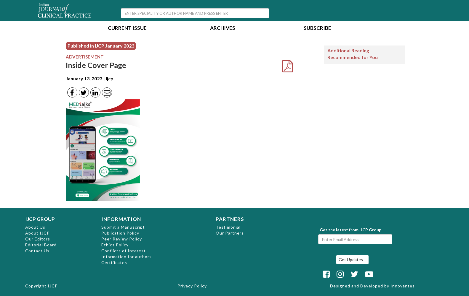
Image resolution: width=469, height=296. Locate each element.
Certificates (114, 262)
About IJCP (37, 232)
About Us (35, 227)
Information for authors (126, 256)
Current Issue (127, 28)
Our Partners (230, 232)
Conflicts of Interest (123, 250)
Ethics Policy (115, 244)
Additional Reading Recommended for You (352, 54)
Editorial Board (41, 244)
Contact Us (37, 250)
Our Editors (37, 238)
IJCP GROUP (40, 219)
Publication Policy (120, 232)
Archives (222, 28)
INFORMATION (121, 219)
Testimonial (228, 227)
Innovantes (402, 285)
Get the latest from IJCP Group (350, 229)
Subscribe (317, 28)
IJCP (53, 285)
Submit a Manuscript (123, 227)
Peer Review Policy (121, 238)
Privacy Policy (192, 285)
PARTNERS (230, 219)
